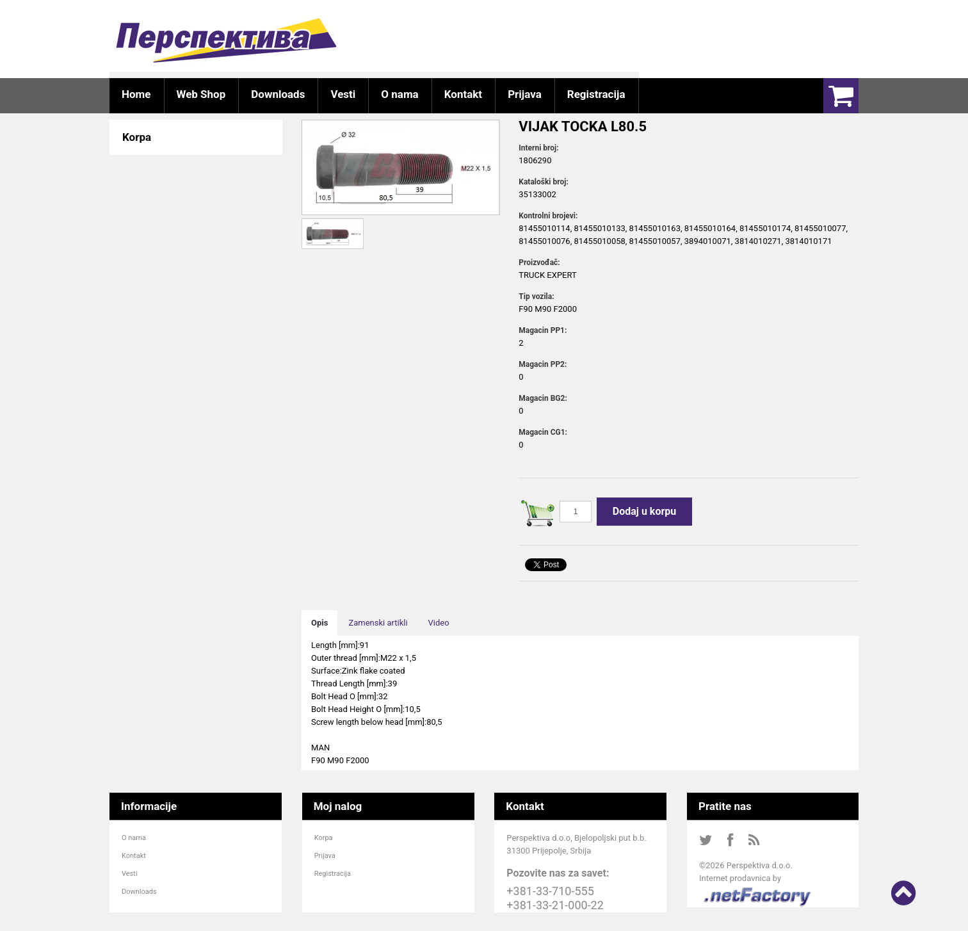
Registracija (332, 874)
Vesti (130, 874)
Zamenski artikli (377, 622)
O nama (134, 838)
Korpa (323, 838)
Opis (319, 622)
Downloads (139, 891)
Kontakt (134, 856)
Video (438, 622)
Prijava (324, 856)
